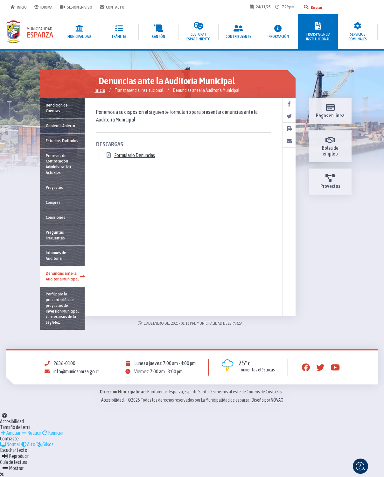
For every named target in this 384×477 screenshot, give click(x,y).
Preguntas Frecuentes (55, 235)
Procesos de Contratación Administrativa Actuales (58, 164)
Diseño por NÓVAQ (267, 400)
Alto (28, 444)
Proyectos (54, 187)
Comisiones (55, 217)
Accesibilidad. (113, 400)
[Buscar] (306, 7)
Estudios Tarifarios (62, 140)
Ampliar (10, 433)
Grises (44, 444)
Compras (53, 202)
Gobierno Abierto (60, 125)
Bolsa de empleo (330, 146)
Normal (10, 444)
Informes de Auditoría (56, 255)
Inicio (18, 7)
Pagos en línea (330, 111)
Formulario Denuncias (134, 155)
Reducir (31, 433)
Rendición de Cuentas (57, 107)
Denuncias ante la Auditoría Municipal (65, 276)
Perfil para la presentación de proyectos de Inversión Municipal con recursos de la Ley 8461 (62, 308)
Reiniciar (53, 433)
